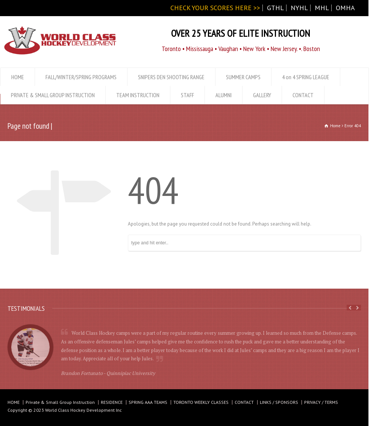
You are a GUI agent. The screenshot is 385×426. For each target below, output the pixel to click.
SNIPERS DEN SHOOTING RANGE (171, 77)
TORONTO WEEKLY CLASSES (201, 402)
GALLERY (262, 95)
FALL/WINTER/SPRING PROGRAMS (81, 77)
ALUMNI (223, 95)
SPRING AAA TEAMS (148, 402)
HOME (17, 77)
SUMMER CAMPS (243, 77)
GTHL (275, 7)
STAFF (187, 95)
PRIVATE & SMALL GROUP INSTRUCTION (53, 95)
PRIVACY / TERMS (321, 402)
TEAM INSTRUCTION (137, 95)
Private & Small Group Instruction (60, 402)
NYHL (299, 7)
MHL (322, 7)
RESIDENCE (112, 402)
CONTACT (303, 95)
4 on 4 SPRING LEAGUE (305, 77)
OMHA (345, 7)
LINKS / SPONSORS (279, 402)
